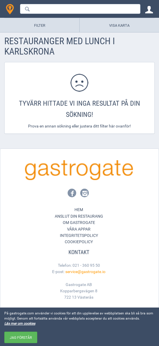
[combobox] (80, 9)
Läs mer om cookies (19, 323)
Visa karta (119, 25)
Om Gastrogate (79, 222)
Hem (78, 209)
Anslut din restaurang (79, 216)
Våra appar (79, 229)
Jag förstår (21, 337)
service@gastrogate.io (85, 271)
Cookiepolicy (79, 241)
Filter (39, 25)
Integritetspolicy (79, 235)
